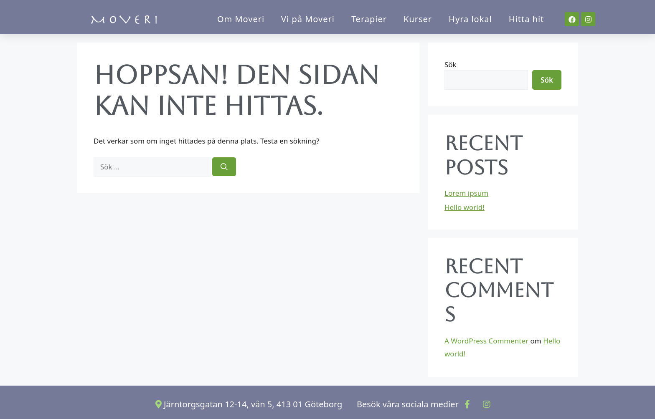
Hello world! (464, 207)
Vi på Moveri (308, 19)
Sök (450, 64)
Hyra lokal (470, 19)
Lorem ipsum (466, 193)
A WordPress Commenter (486, 341)
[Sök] (224, 167)
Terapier (369, 19)
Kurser (418, 19)
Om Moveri (240, 19)
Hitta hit (526, 19)
